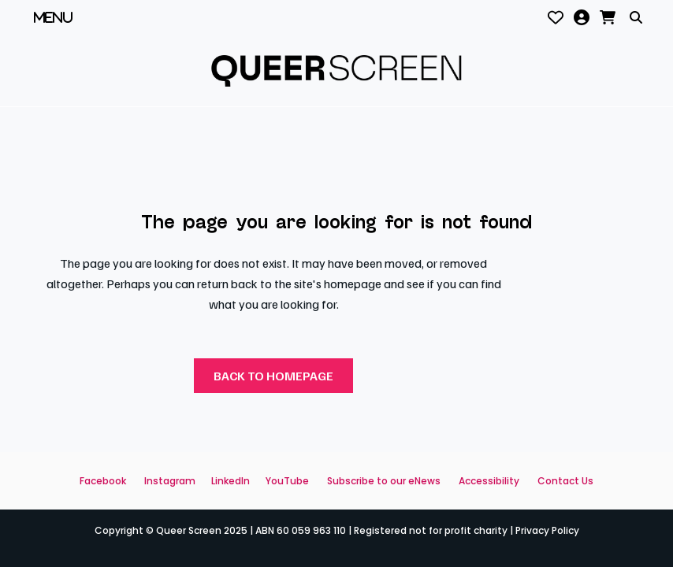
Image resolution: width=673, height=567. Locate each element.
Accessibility (489, 480)
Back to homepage (273, 376)
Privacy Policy (547, 530)
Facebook (103, 480)
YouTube (287, 480)
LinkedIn (230, 480)
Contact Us (565, 480)
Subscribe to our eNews (384, 480)
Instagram (169, 480)
